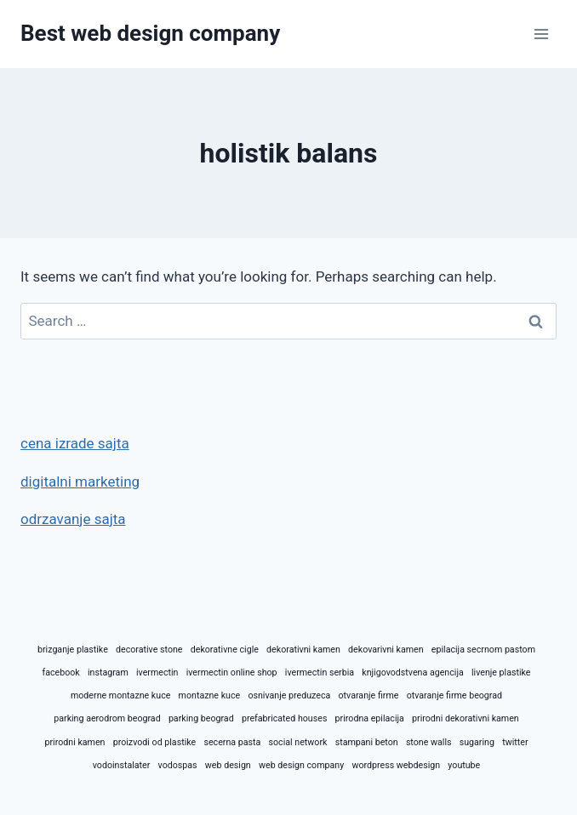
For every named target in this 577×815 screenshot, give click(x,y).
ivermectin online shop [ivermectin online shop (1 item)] (231, 672)
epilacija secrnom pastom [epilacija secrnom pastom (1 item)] (483, 649)
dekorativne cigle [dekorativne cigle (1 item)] (225, 649)
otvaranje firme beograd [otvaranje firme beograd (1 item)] (454, 695)
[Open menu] (541, 33)
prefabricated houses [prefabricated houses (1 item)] (284, 718)
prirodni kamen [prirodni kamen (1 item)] (75, 742)
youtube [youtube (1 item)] (464, 765)
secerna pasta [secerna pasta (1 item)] (231, 742)
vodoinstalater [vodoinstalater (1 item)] (122, 765)
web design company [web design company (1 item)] (301, 765)
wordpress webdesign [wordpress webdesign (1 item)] (395, 765)
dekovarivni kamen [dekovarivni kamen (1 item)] (386, 649)
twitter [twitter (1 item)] (515, 742)
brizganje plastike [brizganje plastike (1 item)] (72, 649)
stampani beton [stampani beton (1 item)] (366, 742)
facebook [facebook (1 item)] (60, 672)
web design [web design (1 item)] (228, 765)
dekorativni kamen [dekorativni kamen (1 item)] (303, 649)
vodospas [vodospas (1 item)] (177, 765)
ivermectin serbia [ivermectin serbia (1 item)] (319, 672)
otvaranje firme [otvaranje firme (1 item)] (369, 695)
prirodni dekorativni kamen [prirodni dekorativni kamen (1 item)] (465, 718)
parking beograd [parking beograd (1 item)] (201, 718)
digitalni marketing (80, 481)
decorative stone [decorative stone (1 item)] (149, 649)
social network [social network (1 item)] (298, 742)
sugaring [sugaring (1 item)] (477, 742)
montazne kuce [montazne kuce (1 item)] (210, 695)
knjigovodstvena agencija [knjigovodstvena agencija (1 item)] (412, 672)
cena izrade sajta (74, 443)
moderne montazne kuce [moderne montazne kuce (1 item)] (120, 695)
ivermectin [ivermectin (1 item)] (157, 672)
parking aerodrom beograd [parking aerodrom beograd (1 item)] (107, 718)
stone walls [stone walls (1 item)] (429, 742)
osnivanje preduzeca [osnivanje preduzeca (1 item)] (289, 695)
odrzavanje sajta (73, 518)
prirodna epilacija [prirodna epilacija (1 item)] (369, 718)
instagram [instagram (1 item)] (108, 672)
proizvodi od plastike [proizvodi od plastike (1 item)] (154, 742)
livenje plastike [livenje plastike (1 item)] (501, 672)
